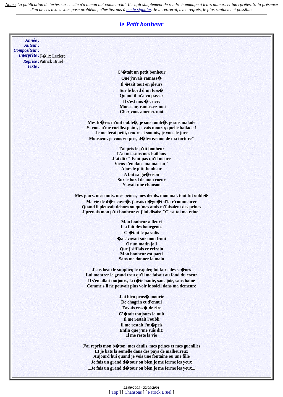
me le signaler (138, 9)
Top (114, 392)
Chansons (133, 392)
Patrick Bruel (160, 392)
